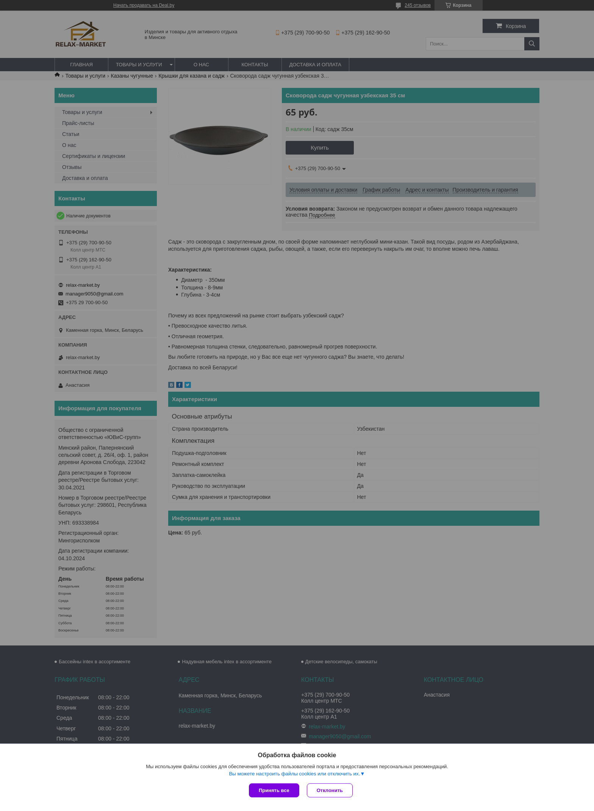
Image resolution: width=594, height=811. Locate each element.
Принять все (274, 790)
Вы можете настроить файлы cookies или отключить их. (294, 774)
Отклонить (330, 790)
